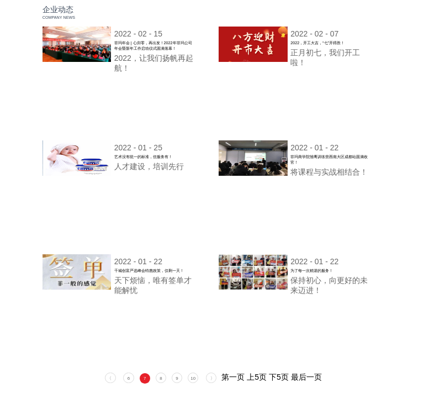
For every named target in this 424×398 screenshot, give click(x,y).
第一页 (233, 377)
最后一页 (306, 377)
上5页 (257, 377)
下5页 (279, 377)
